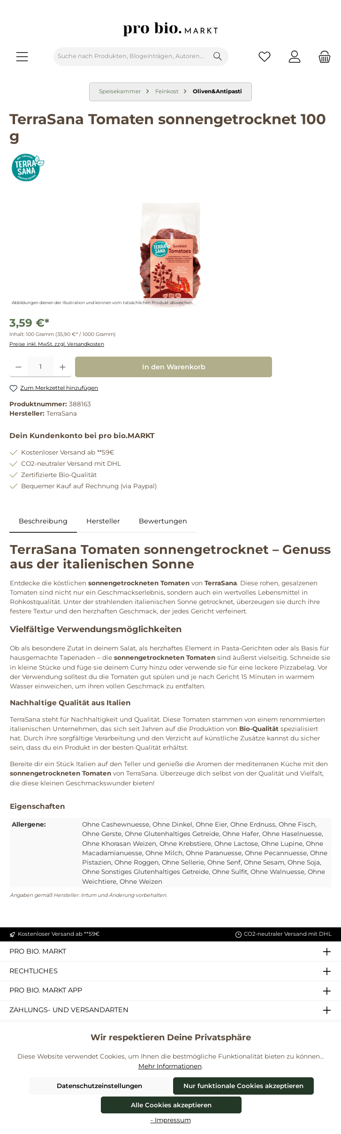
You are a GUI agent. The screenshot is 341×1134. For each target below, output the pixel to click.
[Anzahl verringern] (18, 367)
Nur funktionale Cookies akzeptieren (243, 1085)
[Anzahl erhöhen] (62, 367)
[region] (170, 255)
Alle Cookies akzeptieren (171, 1105)
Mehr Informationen (170, 1066)
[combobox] (130, 56)
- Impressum (171, 1120)
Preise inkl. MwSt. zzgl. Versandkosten (56, 344)
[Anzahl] (40, 367)
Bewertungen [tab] (163, 521)
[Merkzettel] (264, 56)
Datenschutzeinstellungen (99, 1085)
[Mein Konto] (294, 56)
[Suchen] (217, 56)
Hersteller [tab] (103, 521)
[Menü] (22, 56)
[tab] (43, 521)
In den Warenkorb (173, 367)
